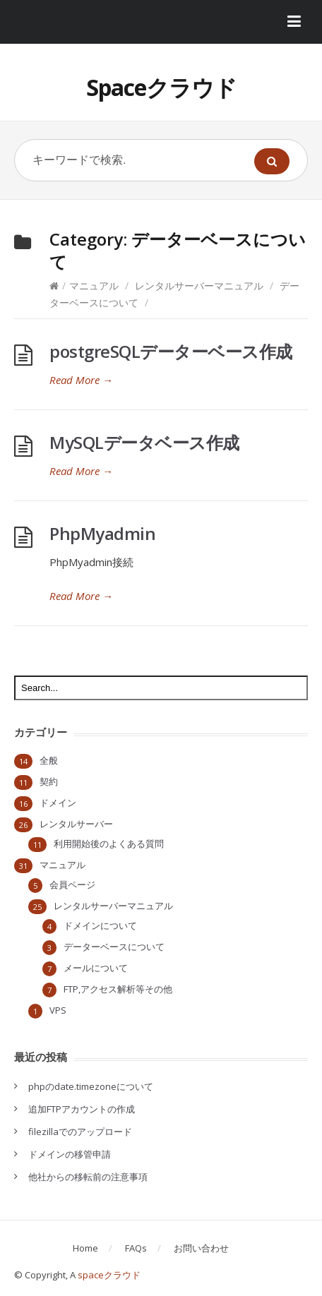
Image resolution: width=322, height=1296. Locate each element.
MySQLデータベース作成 (144, 442)
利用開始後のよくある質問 (109, 843)
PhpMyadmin (102, 533)
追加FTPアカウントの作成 (81, 1109)
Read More (81, 380)
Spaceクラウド (161, 87)
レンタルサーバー (76, 823)
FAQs (136, 1248)
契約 (49, 781)
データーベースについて (114, 946)
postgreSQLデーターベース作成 (170, 351)
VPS (57, 1010)
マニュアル (94, 285)
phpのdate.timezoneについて (90, 1086)
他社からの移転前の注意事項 (88, 1176)
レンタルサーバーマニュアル (199, 285)
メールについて (96, 967)
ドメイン (58, 802)
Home (85, 1248)
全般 (49, 760)
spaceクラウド (109, 1274)
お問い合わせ (201, 1248)
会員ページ (72, 884)
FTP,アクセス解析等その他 (118, 989)
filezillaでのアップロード (80, 1131)
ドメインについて (100, 925)
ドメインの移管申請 (69, 1154)
